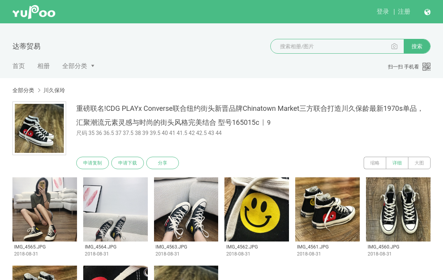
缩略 (375, 163)
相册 (43, 66)
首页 (18, 66)
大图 (419, 163)
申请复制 (92, 163)
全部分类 (74, 66)
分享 (162, 163)
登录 (382, 11)
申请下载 (127, 163)
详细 (397, 163)
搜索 (416, 46)
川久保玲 (54, 90)
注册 (404, 11)
